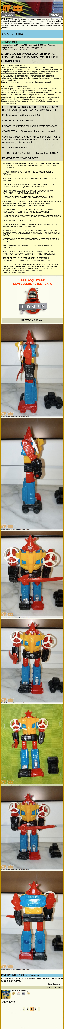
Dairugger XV (36, 48)
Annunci (51, 45)
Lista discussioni (54, 984)
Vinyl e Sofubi (7, 48)
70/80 (21, 48)
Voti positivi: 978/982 (38, 45)
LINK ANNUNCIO (8, 1002)
